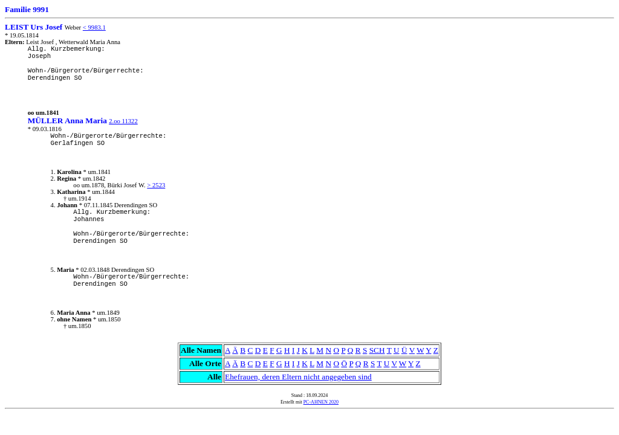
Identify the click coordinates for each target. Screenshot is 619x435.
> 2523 (156, 185)
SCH (377, 350)
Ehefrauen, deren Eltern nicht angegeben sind (298, 376)
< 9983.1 (94, 27)
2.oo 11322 (123, 121)
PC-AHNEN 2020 (321, 402)
